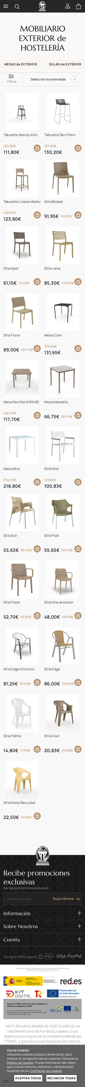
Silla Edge (52, 669)
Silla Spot (11, 268)
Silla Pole (51, 535)
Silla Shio (51, 468)
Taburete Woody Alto (20, 134)
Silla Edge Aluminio (18, 669)
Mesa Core (53, 335)
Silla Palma (12, 735)
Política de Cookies (20, 1063)
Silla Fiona (11, 335)
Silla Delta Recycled (19, 802)
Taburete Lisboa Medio (22, 201)
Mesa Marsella (56, 402)
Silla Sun (10, 535)
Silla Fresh (11, 602)
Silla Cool (51, 735)
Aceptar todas (28, 1078)
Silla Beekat (53, 201)
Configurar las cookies (46, 1071)
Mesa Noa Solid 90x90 (21, 402)
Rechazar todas (61, 1078)
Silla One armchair (58, 602)
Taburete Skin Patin (59, 134)
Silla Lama (52, 268)
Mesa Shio (11, 468)
